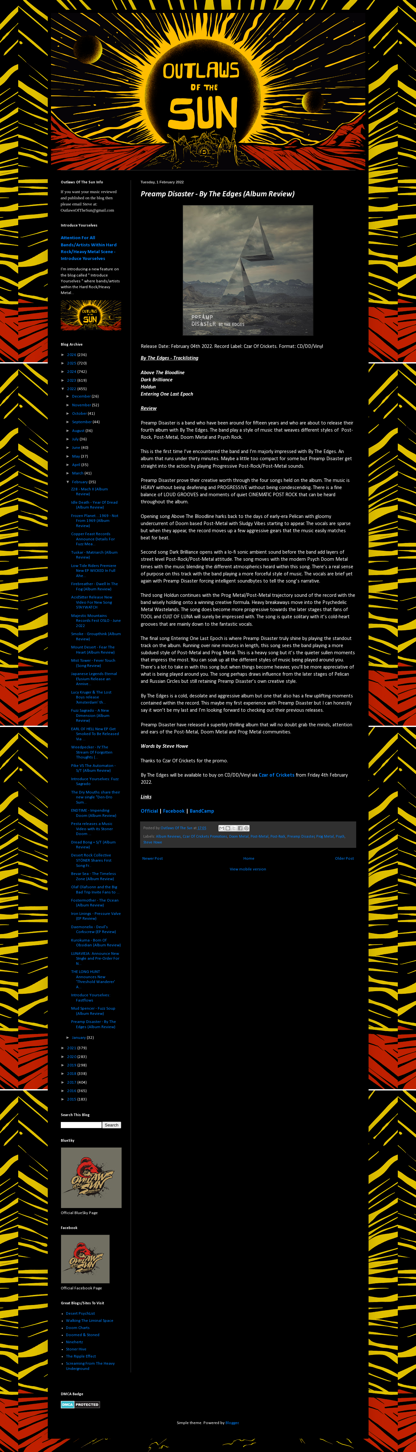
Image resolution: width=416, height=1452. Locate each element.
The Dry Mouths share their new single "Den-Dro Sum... (95, 797)
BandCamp (202, 811)
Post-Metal (259, 837)
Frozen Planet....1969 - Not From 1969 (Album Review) (94, 521)
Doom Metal (239, 837)
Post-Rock (277, 837)
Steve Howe (152, 842)
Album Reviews (168, 837)
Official (149, 811)
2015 (72, 1099)
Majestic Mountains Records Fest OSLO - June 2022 (96, 621)
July (76, 439)
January (79, 1038)
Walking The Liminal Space (89, 1321)
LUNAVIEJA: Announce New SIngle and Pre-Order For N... (95, 959)
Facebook (174, 811)
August (78, 431)
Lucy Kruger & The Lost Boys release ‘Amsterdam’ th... (91, 697)
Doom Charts (78, 1328)
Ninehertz (74, 1342)
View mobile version (248, 869)
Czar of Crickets (276, 775)
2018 (72, 1074)
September (82, 422)
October (80, 414)
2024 (72, 372)
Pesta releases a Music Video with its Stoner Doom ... (92, 829)
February (80, 482)
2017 (72, 1082)
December (82, 396)
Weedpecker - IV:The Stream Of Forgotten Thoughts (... (91, 752)
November (82, 405)
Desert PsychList (80, 1313)
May (76, 456)
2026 (72, 355)
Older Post (344, 858)
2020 (72, 1057)
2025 (72, 363)
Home (248, 858)
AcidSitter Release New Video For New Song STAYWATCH (91, 602)
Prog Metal (325, 837)
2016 (72, 1091)
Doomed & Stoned (82, 1335)
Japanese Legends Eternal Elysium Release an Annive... (94, 679)
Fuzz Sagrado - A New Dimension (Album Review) (90, 715)
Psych (340, 837)
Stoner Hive (76, 1349)
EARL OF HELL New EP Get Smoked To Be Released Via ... (95, 734)
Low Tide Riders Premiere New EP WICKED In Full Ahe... (93, 571)
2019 (72, 1065)
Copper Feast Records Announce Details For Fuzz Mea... (93, 539)
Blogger (232, 1423)
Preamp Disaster (301, 837)
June (76, 448)
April (76, 465)
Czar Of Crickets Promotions (205, 837)
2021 (72, 1048)
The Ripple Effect (81, 1356)
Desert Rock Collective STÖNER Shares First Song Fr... (91, 860)
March (78, 473)
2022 (72, 389)
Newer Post (152, 858)
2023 (72, 380)
